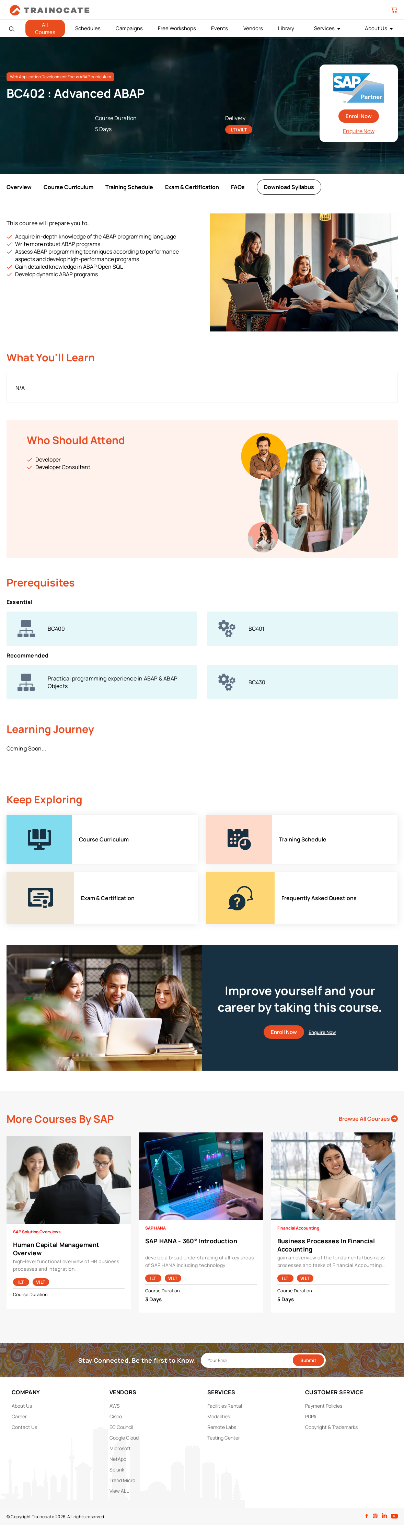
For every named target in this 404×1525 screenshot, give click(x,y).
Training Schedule (129, 187)
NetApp (117, 1459)
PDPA (310, 1416)
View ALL (119, 1491)
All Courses (45, 28)
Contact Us (24, 1427)
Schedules (88, 28)
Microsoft (120, 1448)
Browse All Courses (368, 1118)
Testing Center (223, 1437)
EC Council (121, 1427)
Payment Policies (323, 1405)
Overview (19, 187)
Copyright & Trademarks (331, 1427)
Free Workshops (177, 28)
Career (19, 1416)
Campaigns (129, 28)
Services (324, 28)
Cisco (115, 1416)
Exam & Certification (192, 187)
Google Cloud (124, 1437)
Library (286, 28)
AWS (114, 1405)
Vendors (253, 28)
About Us (376, 28)
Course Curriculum (68, 187)
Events (219, 28)
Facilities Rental (224, 1405)
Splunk (116, 1469)
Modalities (218, 1416)
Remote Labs (221, 1427)
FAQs (238, 187)
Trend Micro (122, 1480)
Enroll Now (359, 116)
